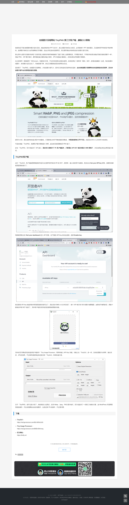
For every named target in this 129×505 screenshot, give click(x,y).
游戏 (56, 2)
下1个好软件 (55, 497)
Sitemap (64, 500)
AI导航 (103, 497)
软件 (37, 2)
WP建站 (69, 2)
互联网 (50, 2)
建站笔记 (75, 497)
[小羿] (63, 444)
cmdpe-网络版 (88, 497)
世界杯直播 (33, 497)
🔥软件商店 (20, 2)
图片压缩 (20, 454)
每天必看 (30, 2)
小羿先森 (74, 44)
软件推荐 (66, 44)
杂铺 (81, 497)
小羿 (54, 495)
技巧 (62, 2)
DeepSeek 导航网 (44, 497)
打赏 (64, 449)
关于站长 (60, 495)
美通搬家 (97, 497)
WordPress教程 (66, 497)
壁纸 (43, 2)
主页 (12, 2)
